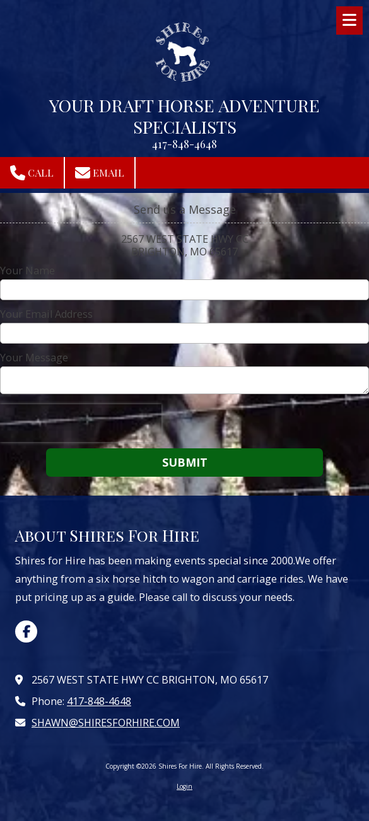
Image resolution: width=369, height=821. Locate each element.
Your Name (27, 270)
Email (99, 172)
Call (32, 172)
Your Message (34, 357)
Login (184, 786)
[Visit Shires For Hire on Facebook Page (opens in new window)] (26, 631)
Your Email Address (46, 314)
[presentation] (80, 423)
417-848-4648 (99, 701)
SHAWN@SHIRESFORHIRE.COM (106, 723)
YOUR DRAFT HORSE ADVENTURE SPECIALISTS (184, 115)
